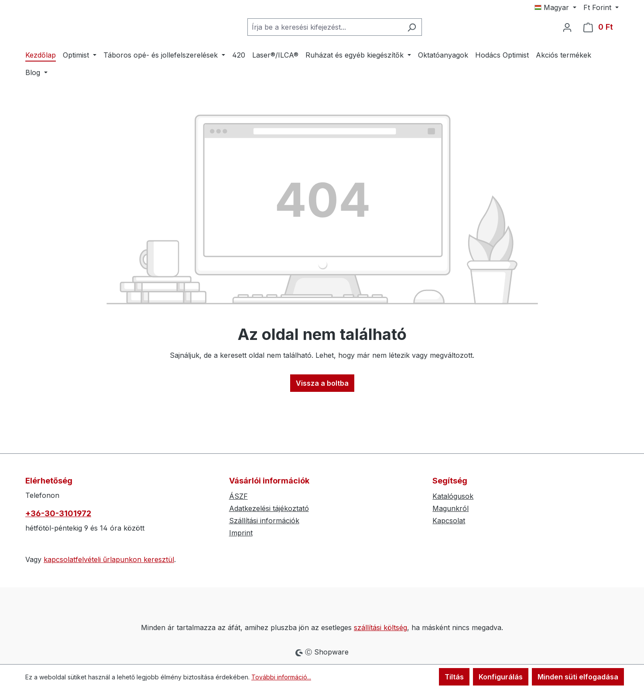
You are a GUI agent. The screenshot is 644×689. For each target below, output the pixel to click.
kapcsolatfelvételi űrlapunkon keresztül (109, 559)
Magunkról (450, 508)
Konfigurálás (501, 676)
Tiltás (454, 676)
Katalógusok (452, 496)
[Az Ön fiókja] (567, 53)
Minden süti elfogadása (578, 676)
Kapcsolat (448, 520)
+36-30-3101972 (58, 513)
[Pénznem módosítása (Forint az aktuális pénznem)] (601, 7)
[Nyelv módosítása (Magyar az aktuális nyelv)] (555, 7)
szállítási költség (380, 627)
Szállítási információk (264, 520)
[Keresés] (411, 53)
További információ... (281, 677)
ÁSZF (238, 496)
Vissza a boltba (322, 436)
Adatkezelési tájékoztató (269, 508)
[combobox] (324, 53)
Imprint (241, 532)
